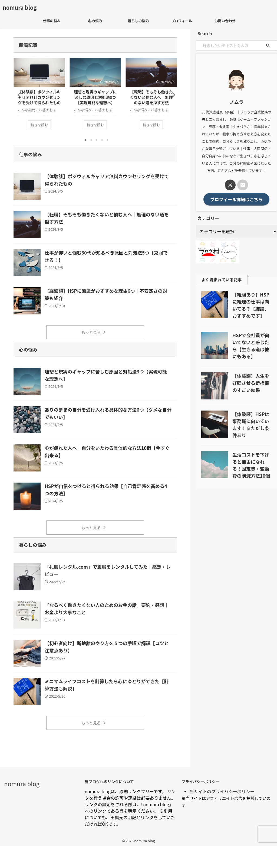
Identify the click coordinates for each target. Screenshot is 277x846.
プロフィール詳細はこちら (236, 198)
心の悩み (95, 20)
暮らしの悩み (138, 20)
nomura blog (20, 7)
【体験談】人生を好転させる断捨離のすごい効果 (250, 382)
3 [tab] (96, 139)
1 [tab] (85, 139)
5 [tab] (107, 139)
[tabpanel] (39, 96)
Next (172, 95)
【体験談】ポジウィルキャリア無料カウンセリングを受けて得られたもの (39, 97)
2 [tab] (91, 139)
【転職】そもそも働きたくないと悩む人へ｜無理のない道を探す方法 (151, 97)
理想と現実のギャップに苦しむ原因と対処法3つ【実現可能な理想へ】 (95, 97)
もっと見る (94, 331)
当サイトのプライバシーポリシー (222, 788)
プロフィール (181, 20)
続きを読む (39, 124)
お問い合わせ (225, 20)
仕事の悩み (52, 20)
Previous (19, 95)
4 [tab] (102, 139)
